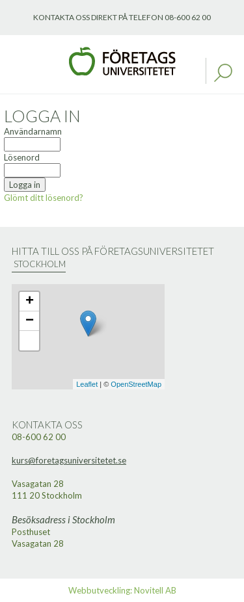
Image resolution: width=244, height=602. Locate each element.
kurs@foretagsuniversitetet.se (69, 460)
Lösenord (22, 157)
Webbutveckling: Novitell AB (122, 590)
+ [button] (29, 301)
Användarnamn (33, 131)
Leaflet (87, 384)
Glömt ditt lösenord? (43, 197)
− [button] (29, 321)
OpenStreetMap (136, 384)
